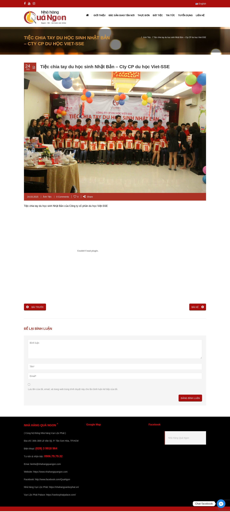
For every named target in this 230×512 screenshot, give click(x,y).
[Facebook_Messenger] (221, 503)
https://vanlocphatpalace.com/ (61, 495)
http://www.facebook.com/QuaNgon (52, 480)
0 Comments (62, 197)
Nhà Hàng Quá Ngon (178, 438)
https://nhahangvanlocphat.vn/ (64, 488)
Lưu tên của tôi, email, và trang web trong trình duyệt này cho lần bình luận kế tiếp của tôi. (73, 390)
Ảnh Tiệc (147, 38)
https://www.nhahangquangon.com (50, 472)
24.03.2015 (32, 197)
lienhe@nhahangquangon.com (45, 465)
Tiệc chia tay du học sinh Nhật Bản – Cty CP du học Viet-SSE (105, 67)
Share (88, 197)
